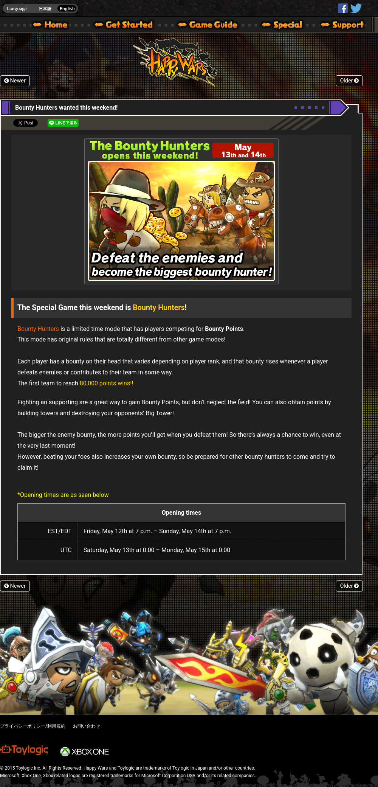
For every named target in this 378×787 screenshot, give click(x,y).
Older (349, 81)
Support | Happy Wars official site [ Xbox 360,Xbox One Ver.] (336, 26)
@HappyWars (356, 8)
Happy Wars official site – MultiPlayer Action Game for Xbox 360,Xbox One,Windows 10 (52, 26)
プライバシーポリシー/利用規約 (32, 726)
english (40, 8)
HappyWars (343, 8)
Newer (15, 81)
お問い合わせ (86, 726)
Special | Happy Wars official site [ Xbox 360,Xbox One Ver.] (279, 26)
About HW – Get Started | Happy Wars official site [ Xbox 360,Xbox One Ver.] (130, 26)
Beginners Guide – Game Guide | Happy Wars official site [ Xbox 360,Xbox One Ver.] (213, 26)
